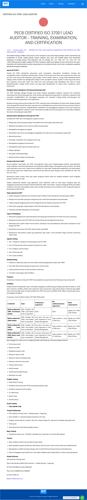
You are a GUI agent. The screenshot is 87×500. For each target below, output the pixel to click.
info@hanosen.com (17, 479)
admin (9, 50)
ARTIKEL (61, 4)
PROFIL (51, 4)
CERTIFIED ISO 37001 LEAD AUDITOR (40, 50)
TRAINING (72, 3)
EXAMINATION (57, 50)
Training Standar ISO (19, 50)
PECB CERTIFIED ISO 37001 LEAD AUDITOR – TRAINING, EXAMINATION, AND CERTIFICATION (43, 37)
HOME (43, 4)
